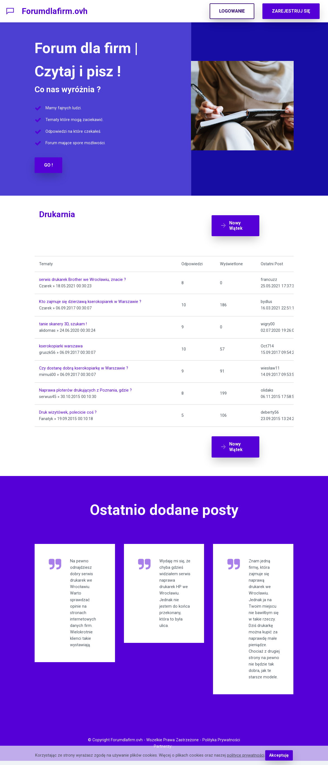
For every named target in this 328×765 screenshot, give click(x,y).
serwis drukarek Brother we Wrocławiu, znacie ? (82, 278)
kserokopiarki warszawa (61, 344)
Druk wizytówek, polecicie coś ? (68, 411)
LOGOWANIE (232, 11)
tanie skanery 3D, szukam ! (63, 322)
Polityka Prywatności (221, 744)
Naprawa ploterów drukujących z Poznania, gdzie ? (85, 389)
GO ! (48, 165)
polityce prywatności (245, 755)
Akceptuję (279, 755)
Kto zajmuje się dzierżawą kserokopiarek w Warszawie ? (90, 300)
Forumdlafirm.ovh (55, 11)
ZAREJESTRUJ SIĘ (291, 11)
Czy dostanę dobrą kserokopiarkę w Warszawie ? (83, 366)
